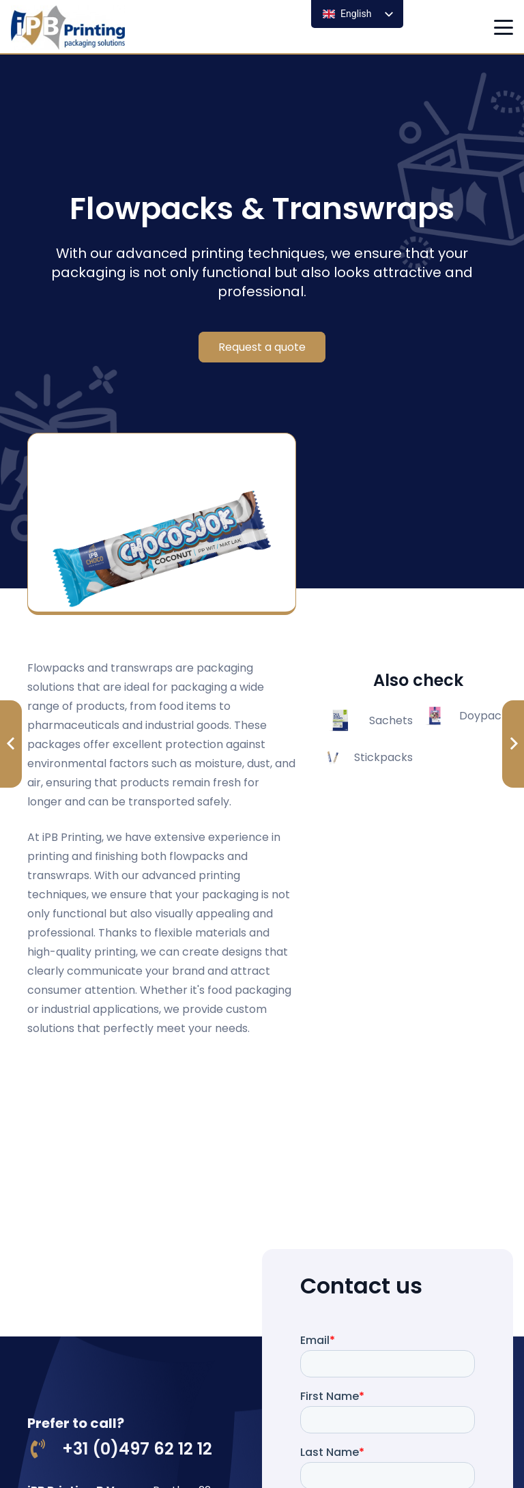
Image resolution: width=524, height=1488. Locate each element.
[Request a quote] (262, 347)
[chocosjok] (161, 524)
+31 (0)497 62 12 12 (137, 1448)
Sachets (391, 720)
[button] (503, 27)
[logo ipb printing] (68, 27)
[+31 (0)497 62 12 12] (44, 1449)
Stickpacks (383, 757)
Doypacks (486, 716)
